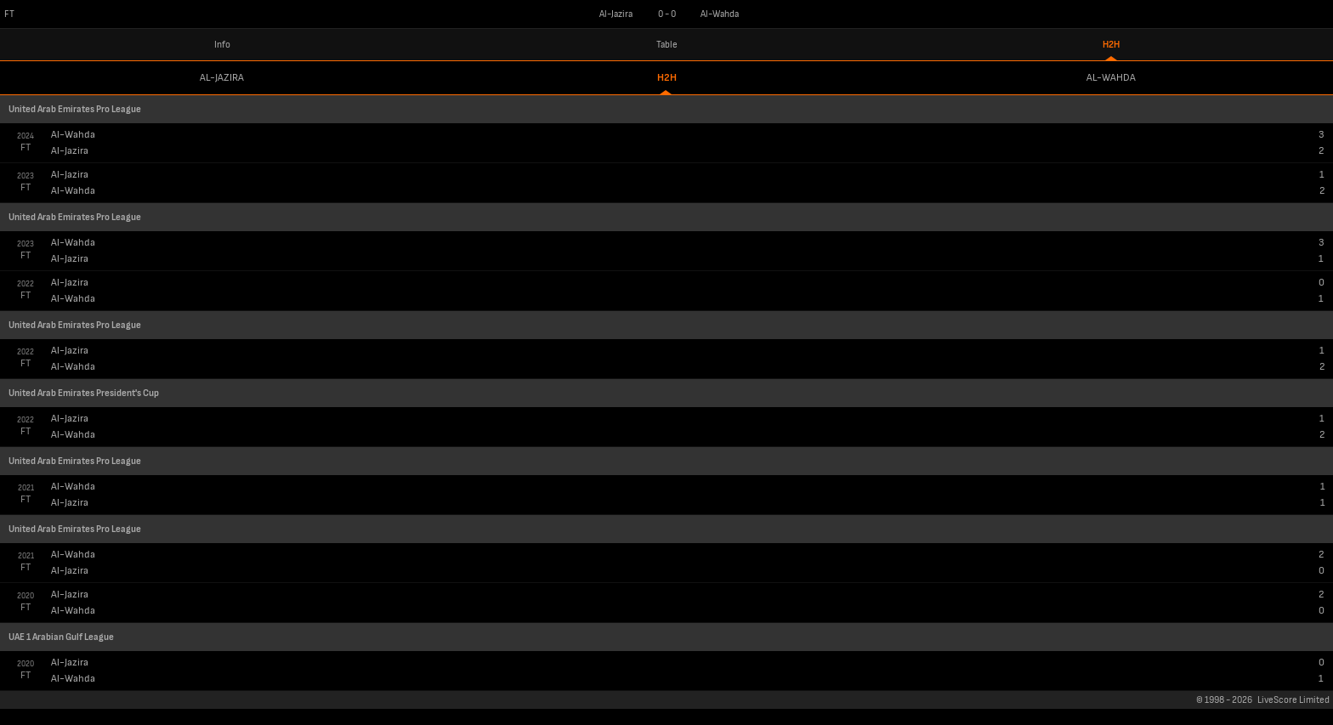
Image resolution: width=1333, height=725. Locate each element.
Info (222, 44)
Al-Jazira (222, 77)
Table (667, 44)
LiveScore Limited (1293, 699)
